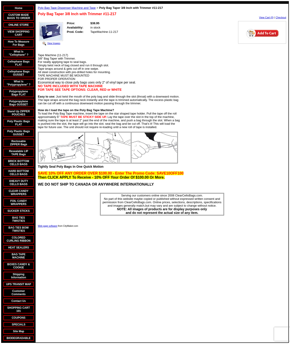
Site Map (18, 331)
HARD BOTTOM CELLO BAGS (18, 173)
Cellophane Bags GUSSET (18, 73)
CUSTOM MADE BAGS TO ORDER (18, 16)
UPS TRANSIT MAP (18, 284)
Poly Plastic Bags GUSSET (18, 133)
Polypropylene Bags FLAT (18, 93)
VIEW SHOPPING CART (18, 33)
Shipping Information (18, 276)
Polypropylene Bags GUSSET (18, 103)
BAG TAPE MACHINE (18, 256)
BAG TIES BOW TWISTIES (18, 229)
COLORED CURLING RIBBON (18, 239)
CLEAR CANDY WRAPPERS (18, 192)
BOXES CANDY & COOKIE (18, 266)
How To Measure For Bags (18, 43)
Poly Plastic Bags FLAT (18, 123)
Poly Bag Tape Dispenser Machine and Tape (67, 8)
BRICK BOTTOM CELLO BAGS (18, 163)
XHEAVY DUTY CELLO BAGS (18, 182)
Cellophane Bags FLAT (18, 63)
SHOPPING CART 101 (18, 309)
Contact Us (18, 301)
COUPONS (19, 317)
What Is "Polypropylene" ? (19, 83)
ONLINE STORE (18, 24)
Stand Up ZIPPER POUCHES (18, 113)
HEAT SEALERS (18, 247)
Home (18, 8)
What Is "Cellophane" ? (19, 53)
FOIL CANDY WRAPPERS (18, 202)
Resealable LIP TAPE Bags (18, 153)
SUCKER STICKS (18, 211)
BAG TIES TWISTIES (18, 219)
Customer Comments (19, 292)
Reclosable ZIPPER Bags (18, 143)
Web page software (47, 226)
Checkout (281, 17)
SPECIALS (18, 324)
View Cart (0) (266, 17)
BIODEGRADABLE (19, 338)
